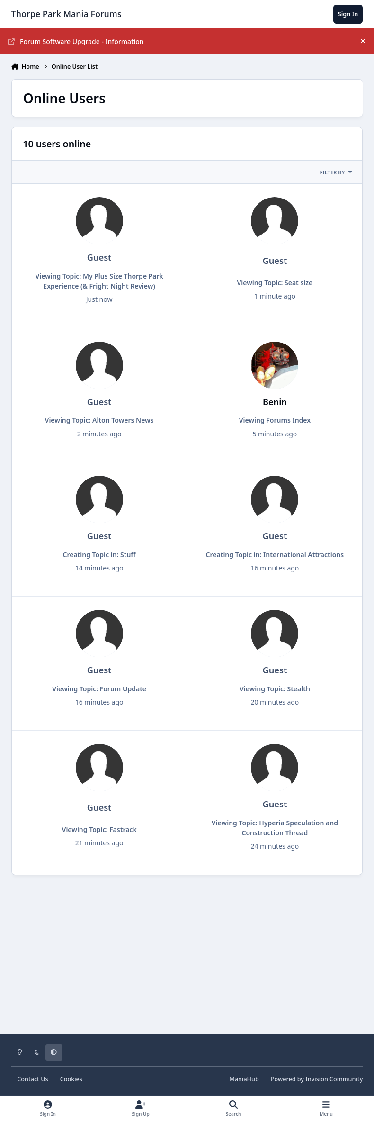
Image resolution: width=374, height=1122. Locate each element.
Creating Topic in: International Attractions (275, 554)
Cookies (71, 1079)
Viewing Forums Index (275, 420)
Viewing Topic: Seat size (275, 282)
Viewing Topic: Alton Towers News (99, 420)
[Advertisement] (187, 961)
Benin (275, 401)
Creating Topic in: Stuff (99, 554)
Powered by (317, 1079)
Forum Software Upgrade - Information (76, 41)
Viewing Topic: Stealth (275, 688)
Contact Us (32, 1079)
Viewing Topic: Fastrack (99, 829)
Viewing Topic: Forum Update (99, 688)
